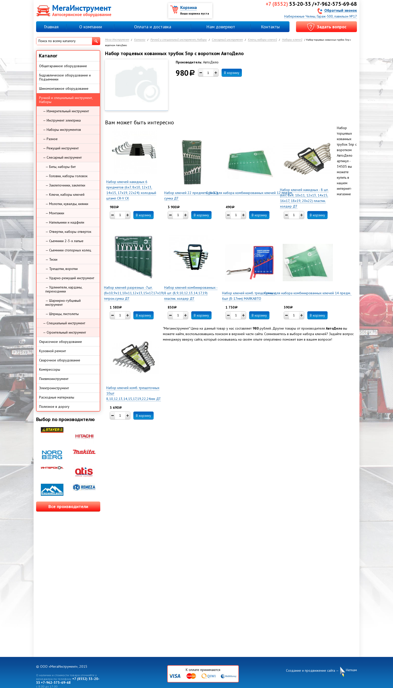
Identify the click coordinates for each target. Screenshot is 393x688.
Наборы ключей (292, 39)
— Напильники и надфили (64, 222)
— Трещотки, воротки (61, 268)
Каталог (139, 39)
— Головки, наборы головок (66, 176)
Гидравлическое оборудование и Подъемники (65, 77)
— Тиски (51, 259)
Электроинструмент (54, 388)
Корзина (188, 7)
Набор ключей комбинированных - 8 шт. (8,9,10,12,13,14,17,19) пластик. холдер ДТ (191, 293)
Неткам (351, 670)
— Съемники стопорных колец (68, 250)
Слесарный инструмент (227, 39)
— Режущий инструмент (61, 148)
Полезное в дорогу (54, 406)
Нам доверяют (220, 27)
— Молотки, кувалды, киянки (66, 204)
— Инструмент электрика (62, 120)
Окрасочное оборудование (60, 341)
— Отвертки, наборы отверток (68, 231)
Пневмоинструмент (53, 378)
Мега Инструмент (117, 39)
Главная (51, 27)
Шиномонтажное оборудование (63, 88)
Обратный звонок (340, 10)
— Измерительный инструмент (66, 111)
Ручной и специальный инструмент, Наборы (178, 39)
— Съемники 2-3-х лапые (64, 241)
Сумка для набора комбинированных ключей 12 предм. (249, 192)
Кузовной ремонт (52, 351)
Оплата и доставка (152, 27)
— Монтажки (54, 213)
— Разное (50, 139)
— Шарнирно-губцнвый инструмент (63, 302)
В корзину (231, 72)
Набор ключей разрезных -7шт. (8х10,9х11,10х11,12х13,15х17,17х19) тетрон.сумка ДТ (134, 293)
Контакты (270, 27)
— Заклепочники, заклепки (65, 185)
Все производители (68, 506)
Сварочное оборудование (59, 360)
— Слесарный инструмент (62, 157)
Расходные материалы (56, 397)
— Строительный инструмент (64, 332)
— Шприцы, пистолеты (62, 314)
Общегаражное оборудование (63, 66)
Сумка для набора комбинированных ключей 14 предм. (308, 293)
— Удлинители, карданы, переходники (63, 289)
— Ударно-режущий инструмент (69, 278)
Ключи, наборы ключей (262, 39)
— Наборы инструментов (62, 129)
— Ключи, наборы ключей (64, 194)
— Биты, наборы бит (60, 166)
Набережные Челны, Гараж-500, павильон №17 (320, 16)
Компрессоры (49, 369)
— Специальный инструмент (64, 323)
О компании (90, 27)
